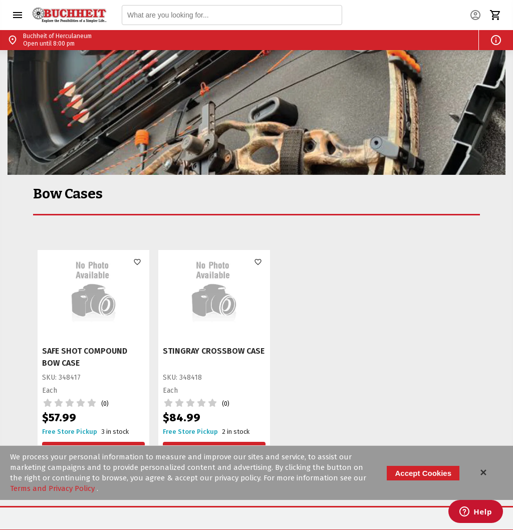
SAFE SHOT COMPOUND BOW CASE (84, 357)
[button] (18, 15)
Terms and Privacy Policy (53, 488)
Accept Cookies (423, 473)
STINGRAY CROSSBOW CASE (214, 351)
